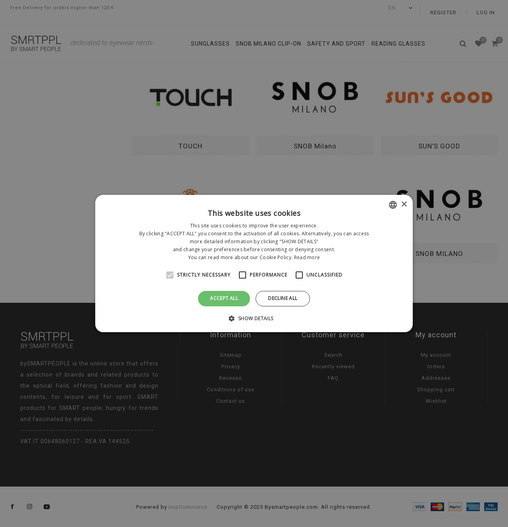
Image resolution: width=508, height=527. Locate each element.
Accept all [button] (224, 298)
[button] (254, 318)
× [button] (404, 205)
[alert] (254, 263)
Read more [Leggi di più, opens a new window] (307, 257)
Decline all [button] (282, 298)
